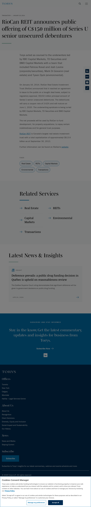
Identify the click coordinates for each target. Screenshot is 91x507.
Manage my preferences (36, 502)
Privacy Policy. (10, 491)
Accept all (55, 502)
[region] (45, 491)
